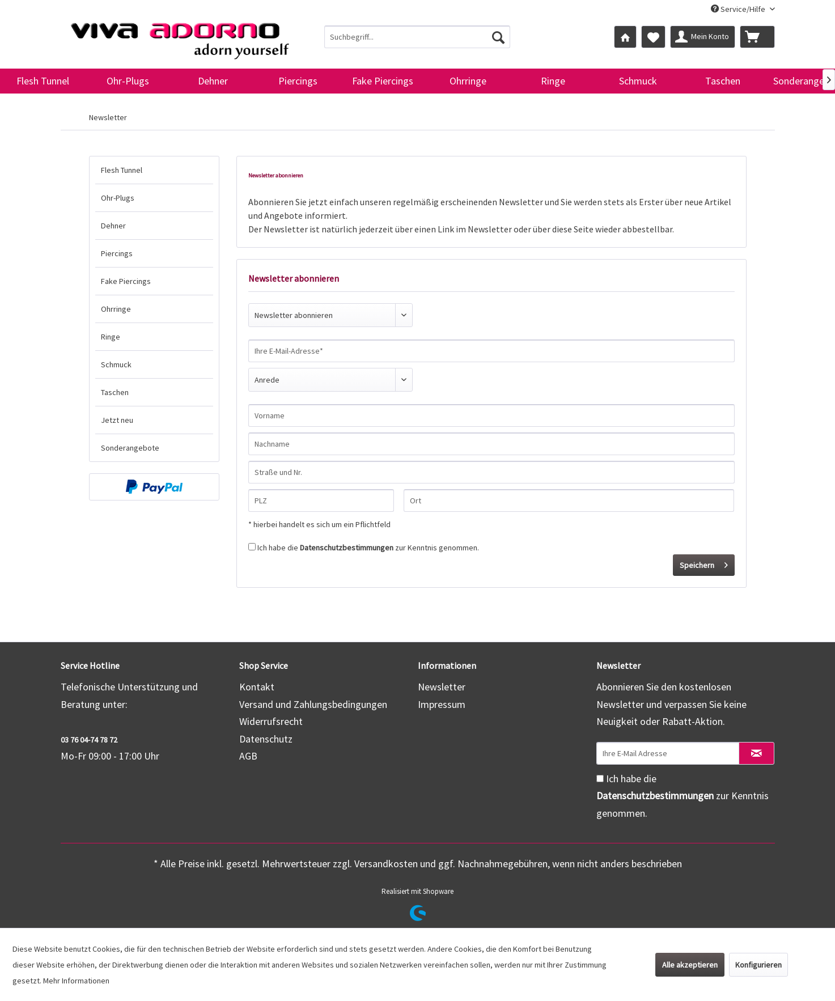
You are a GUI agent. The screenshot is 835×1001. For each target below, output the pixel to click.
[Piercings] (297, 81)
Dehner (113, 225)
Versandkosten (386, 863)
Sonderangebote (130, 448)
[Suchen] (498, 37)
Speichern (704, 563)
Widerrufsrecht (271, 721)
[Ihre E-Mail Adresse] (667, 753)
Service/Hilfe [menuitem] (739, 9)
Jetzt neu (117, 420)
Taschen (115, 392)
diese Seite (573, 229)
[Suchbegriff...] (417, 37)
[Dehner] (212, 81)
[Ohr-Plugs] (127, 81)
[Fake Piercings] (382, 81)
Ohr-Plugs (117, 198)
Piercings (117, 253)
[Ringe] (552, 81)
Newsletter (441, 686)
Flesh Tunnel (121, 170)
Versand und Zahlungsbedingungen (313, 704)
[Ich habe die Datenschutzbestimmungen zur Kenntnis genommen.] (252, 546)
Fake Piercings (126, 281)
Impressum (441, 704)
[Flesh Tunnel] (42, 81)
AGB (248, 755)
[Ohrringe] (467, 81)
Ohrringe (116, 309)
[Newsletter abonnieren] (756, 753)
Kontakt (256, 686)
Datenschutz (266, 738)
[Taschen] (722, 81)
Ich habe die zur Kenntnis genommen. (368, 547)
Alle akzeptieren (690, 965)
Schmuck (116, 364)
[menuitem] (417, 37)
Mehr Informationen (76, 980)
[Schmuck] (637, 81)
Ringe (110, 337)
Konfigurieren (758, 965)
